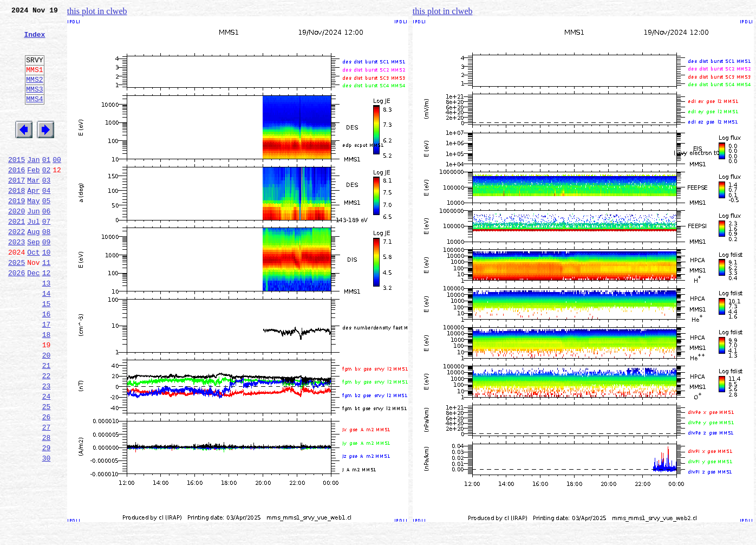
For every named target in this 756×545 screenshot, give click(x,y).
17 (46, 376)
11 (46, 304)
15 (46, 352)
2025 (16, 304)
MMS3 (34, 105)
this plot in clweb (97, 11)
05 (46, 233)
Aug (33, 269)
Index (34, 41)
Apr (33, 221)
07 (46, 257)
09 (46, 281)
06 (46, 245)
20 (46, 412)
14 (46, 340)
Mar (33, 209)
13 (46, 328)
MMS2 (34, 94)
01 (46, 185)
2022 (16, 269)
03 (46, 209)
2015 (16, 185)
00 (57, 185)
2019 (16, 233)
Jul (33, 257)
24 (46, 459)
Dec (33, 316)
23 (46, 447)
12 (46, 316)
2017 (16, 209)
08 (46, 269)
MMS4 (34, 116)
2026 (16, 316)
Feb (33, 197)
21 (46, 424)
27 (46, 495)
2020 (16, 245)
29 (46, 519)
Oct (33, 292)
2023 (16, 281)
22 (46, 435)
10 (46, 292)
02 (46, 197)
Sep (33, 281)
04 (46, 221)
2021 (16, 257)
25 (46, 471)
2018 (16, 221)
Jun (33, 245)
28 (46, 507)
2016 (16, 197)
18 (46, 388)
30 (46, 531)
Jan (33, 185)
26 (46, 483)
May (33, 233)
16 (46, 364)
